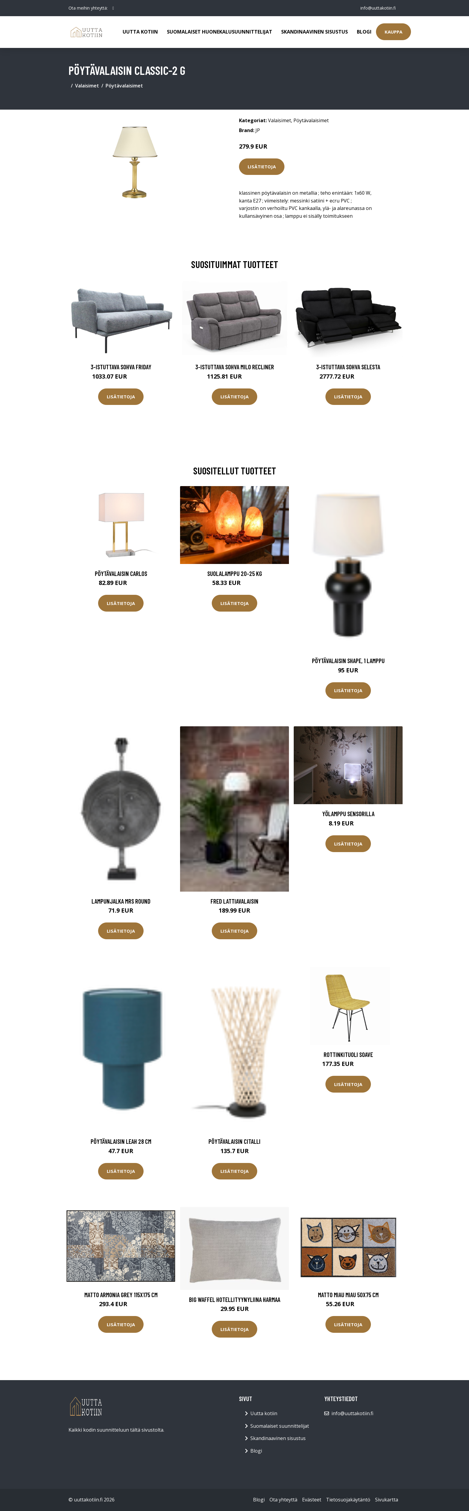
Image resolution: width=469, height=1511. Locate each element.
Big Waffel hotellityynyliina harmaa (234, 1299)
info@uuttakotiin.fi (378, 8)
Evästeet (311, 1499)
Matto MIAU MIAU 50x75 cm (348, 1294)
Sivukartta (386, 1499)
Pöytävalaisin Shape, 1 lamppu (348, 660)
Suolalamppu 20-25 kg (234, 573)
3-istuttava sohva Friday (121, 366)
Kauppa (393, 32)
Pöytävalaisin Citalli (234, 1141)
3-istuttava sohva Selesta (348, 366)
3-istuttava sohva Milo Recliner (234, 366)
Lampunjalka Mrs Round (121, 901)
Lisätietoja (262, 167)
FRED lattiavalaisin (234, 901)
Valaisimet (87, 85)
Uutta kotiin (140, 31)
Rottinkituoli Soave (348, 1054)
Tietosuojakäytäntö (348, 1499)
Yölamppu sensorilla (348, 813)
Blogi (364, 31)
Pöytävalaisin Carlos (121, 573)
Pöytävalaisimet (124, 85)
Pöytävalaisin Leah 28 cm (121, 1141)
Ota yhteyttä (283, 1499)
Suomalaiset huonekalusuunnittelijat (219, 31)
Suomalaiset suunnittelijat (279, 1426)
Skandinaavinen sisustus (314, 31)
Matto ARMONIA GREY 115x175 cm (121, 1294)
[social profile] (113, 8)
